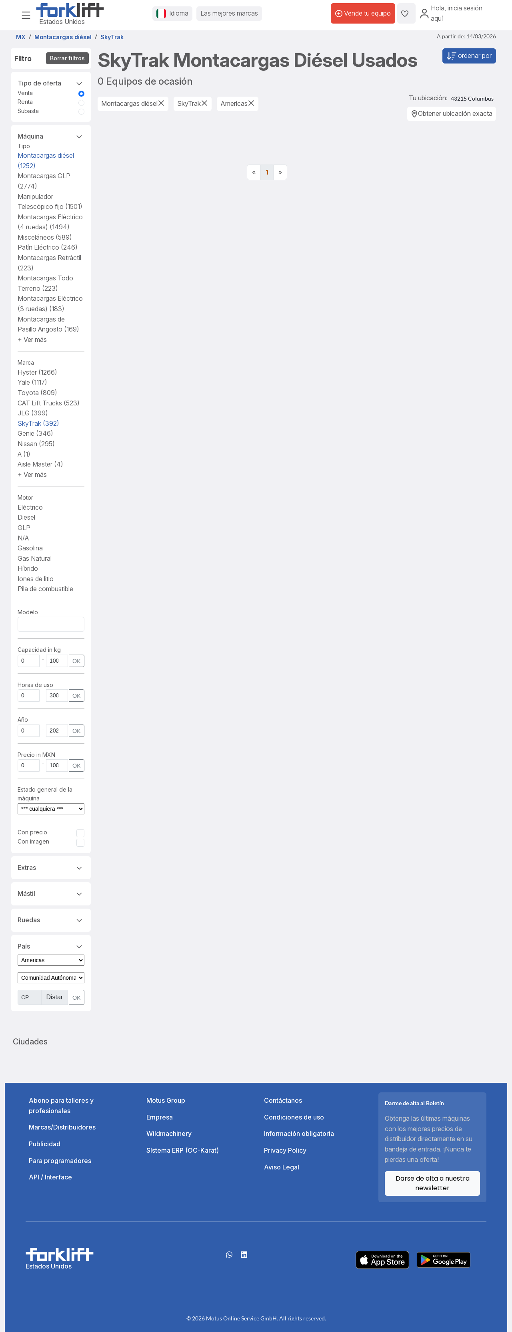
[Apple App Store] (382, 1259)
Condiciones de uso (294, 1117)
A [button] (24, 454)
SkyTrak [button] (38, 423)
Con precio (32, 832)
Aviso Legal (281, 1167)
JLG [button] (33, 413)
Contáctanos (283, 1100)
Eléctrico (30, 507)
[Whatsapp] (229, 1257)
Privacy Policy (285, 1150)
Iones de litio (36, 579)
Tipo (24, 146)
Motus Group (165, 1100)
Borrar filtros (67, 58)
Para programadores (60, 1161)
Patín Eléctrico (48, 247)
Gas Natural (35, 558)
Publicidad (44, 1144)
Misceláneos (45, 237)
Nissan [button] (36, 444)
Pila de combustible (45, 589)
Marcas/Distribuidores (62, 1127)
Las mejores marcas (229, 13)
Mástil (51, 893)
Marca (26, 362)
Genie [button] (35, 433)
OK (76, 660)
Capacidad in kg (39, 649)
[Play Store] (444, 1259)
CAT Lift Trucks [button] (49, 403)
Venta (25, 92)
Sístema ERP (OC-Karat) (182, 1150)
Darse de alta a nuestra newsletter (433, 1183)
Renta (25, 101)
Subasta (28, 110)
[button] (32, 339)
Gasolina (30, 548)
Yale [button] (32, 382)
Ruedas (51, 919)
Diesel (26, 517)
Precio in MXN (36, 754)
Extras (51, 867)
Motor (25, 497)
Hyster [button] (37, 372)
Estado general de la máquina (45, 794)
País (51, 945)
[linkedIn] (244, 1257)
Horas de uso (35, 684)
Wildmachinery (169, 1133)
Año (23, 719)
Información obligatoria (299, 1133)
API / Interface (50, 1177)
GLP (24, 528)
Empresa (159, 1117)
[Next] (280, 173)
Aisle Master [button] (40, 464)
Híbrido (28, 568)
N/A (23, 538)
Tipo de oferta (51, 82)
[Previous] (254, 173)
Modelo (28, 612)
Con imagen (33, 841)
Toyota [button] (37, 393)
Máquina (51, 135)
